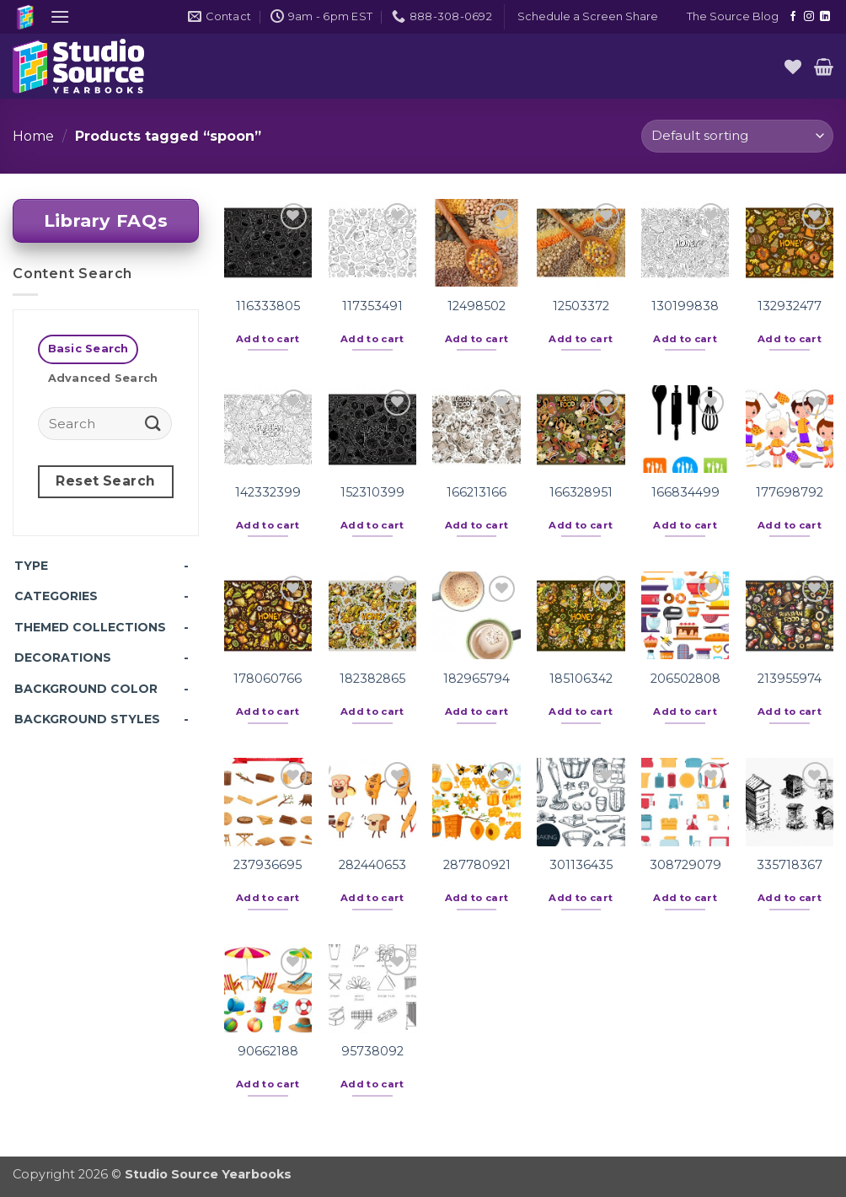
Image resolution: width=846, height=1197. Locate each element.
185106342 (581, 678)
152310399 (372, 492)
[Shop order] (737, 136)
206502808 (685, 678)
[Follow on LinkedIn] (825, 17)
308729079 (685, 864)
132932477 (790, 306)
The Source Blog (733, 16)
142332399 (268, 492)
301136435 (581, 864)
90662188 (268, 1051)
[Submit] (153, 422)
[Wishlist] (792, 66)
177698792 (789, 492)
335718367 (789, 864)
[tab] (88, 349)
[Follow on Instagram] (809, 17)
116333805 (268, 306)
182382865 (372, 678)
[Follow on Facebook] (793, 17)
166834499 (685, 492)
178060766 (267, 678)
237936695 (267, 864)
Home (33, 136)
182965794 (476, 678)
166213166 (476, 492)
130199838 (685, 306)
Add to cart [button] (268, 339)
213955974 (790, 678)
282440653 (372, 864)
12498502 (476, 306)
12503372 (581, 306)
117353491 (372, 306)
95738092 (372, 1051)
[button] (60, 16)
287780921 (477, 864)
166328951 (581, 492)
